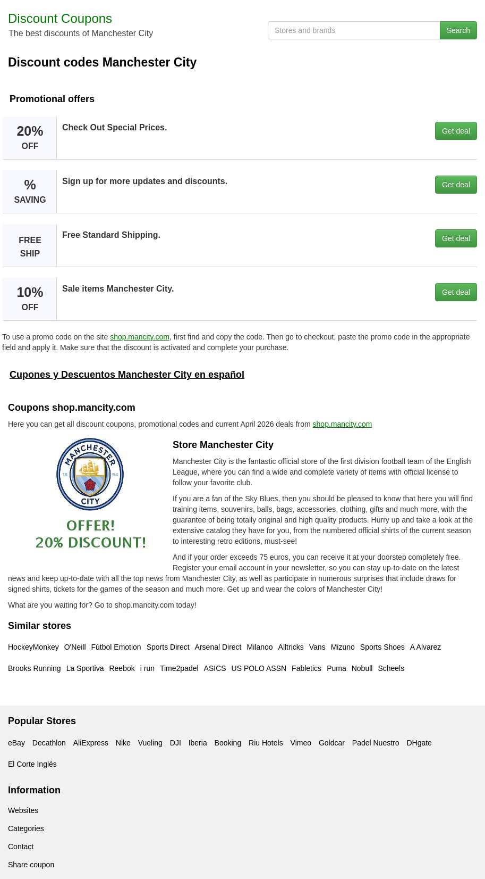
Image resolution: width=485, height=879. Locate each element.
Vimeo (301, 743)
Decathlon (49, 743)
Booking (228, 743)
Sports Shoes (382, 647)
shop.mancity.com (139, 337)
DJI (175, 743)
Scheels (391, 668)
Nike (123, 743)
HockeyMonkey (33, 647)
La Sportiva (85, 668)
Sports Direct (168, 647)
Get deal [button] (456, 131)
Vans (317, 647)
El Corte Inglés (32, 764)
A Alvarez (425, 647)
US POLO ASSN (259, 668)
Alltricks (291, 647)
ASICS (215, 668)
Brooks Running (34, 668)
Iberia (198, 743)
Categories (26, 828)
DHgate (418, 743)
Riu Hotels (266, 743)
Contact (20, 846)
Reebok (121, 668)
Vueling (150, 743)
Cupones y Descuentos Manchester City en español (127, 374)
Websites (23, 810)
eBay (16, 743)
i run (147, 668)
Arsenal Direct (218, 647)
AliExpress (90, 743)
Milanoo (260, 647)
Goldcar (332, 743)
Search (458, 30)
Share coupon (31, 864)
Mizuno (343, 647)
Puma (336, 668)
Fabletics (306, 668)
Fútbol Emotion (116, 647)
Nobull (362, 668)
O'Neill (75, 647)
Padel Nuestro (375, 743)
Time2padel (179, 668)
